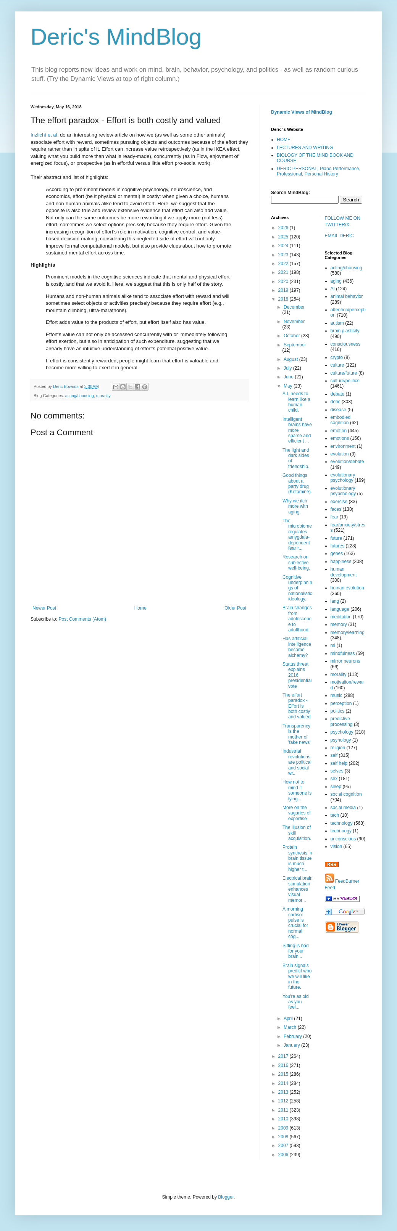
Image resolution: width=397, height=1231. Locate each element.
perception (341, 703)
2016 (284, 1065)
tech (335, 815)
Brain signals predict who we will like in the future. (296, 976)
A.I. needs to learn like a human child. (296, 402)
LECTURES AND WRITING (305, 147)
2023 (284, 254)
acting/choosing (79, 395)
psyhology (341, 740)
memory (339, 624)
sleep (336, 786)
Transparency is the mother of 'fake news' (296, 734)
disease (338, 409)
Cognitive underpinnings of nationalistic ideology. (297, 588)
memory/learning (348, 632)
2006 (284, 1154)
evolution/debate (347, 461)
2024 (284, 245)
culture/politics (345, 380)
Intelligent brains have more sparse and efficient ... (297, 430)
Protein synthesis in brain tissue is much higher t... (297, 858)
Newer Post (44, 608)
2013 (284, 1092)
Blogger (226, 1197)
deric (336, 401)
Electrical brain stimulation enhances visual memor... (297, 889)
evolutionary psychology (343, 477)
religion (338, 747)
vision (336, 846)
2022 (284, 263)
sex (334, 778)
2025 (284, 237)
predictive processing (342, 721)
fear (335, 517)
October (292, 335)
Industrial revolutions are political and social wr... (296, 762)
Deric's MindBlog (116, 37)
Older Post (235, 608)
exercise (339, 501)
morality (103, 395)
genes (337, 553)
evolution (340, 454)
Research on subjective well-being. (296, 562)
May (289, 386)
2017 (284, 1056)
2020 (284, 281)
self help (339, 763)
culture (337, 365)
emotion (339, 430)
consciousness (346, 344)
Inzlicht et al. (44, 135)
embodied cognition (341, 420)
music (336, 695)
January (292, 1045)
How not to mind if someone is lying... (296, 790)
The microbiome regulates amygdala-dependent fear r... (297, 534)
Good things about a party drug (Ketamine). (297, 483)
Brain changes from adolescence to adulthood (297, 618)
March (291, 1027)
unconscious (343, 839)
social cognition (346, 794)
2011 (284, 1110)
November (294, 321)
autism (337, 323)
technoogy (341, 831)
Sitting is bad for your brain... (295, 951)
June (289, 377)
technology (342, 823)
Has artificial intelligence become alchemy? (296, 647)
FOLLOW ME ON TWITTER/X (342, 221)
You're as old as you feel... (295, 1002)
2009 (284, 1128)
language (340, 609)
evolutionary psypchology (343, 491)
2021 (284, 272)
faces (336, 509)
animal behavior (347, 296)
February (293, 1036)
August (291, 359)
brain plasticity (345, 330)
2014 (284, 1083)
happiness (341, 561)
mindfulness (343, 653)
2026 (284, 227)
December (294, 307)
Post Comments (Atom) (82, 619)
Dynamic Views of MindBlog (301, 112)
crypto (337, 357)
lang (335, 601)
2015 (284, 1074)
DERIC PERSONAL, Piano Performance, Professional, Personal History (318, 171)
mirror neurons (345, 661)
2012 (284, 1101)
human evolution (347, 588)
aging (336, 281)
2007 (284, 1145)
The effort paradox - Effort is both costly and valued (296, 706)
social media (343, 807)
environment (343, 446)
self (334, 755)
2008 (284, 1136)
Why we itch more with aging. (295, 506)
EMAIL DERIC (339, 235)
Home (140, 608)
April (289, 1018)
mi (333, 645)
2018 (284, 299)
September (295, 345)
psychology (342, 732)
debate (338, 394)
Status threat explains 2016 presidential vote (296, 675)
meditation (341, 617)
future (336, 538)
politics (338, 711)
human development (344, 571)
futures (338, 546)
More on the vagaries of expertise (296, 813)
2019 (284, 290)
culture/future (344, 373)
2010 (284, 1119)
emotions (340, 438)
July (288, 368)
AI (333, 288)
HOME (283, 139)
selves (337, 771)
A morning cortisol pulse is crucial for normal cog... (295, 922)
